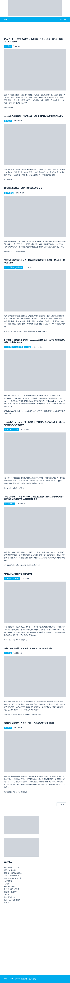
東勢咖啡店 (16, 640)
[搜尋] (61, 19)
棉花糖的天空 (9, 897)
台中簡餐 (14, 714)
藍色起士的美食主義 (11, 900)
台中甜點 (16, 578)
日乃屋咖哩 (23, 331)
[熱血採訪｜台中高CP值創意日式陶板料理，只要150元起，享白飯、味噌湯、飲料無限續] (35, 69)
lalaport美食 (58, 411)
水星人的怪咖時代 (10, 876)
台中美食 (8, 46)
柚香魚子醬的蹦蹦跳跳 (12, 873)
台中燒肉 (7, 252)
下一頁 (61, 804)
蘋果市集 (7, 881)
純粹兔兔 (21, 488)
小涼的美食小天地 (10, 867)
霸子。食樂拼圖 (10, 870)
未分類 (15, 429)
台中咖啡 (8, 578)
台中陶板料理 (8, 108)
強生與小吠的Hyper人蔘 (13, 878)
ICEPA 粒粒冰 (8, 488)
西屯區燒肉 (15, 252)
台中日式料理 (9, 267)
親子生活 (8, 728)
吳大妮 (6, 894)
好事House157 (28, 565)
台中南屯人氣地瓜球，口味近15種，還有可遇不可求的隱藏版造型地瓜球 (33, 116)
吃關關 (6, 884)
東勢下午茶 (8, 640)
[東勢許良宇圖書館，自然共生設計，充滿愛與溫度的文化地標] (35, 751)
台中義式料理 (9, 504)
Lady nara (8, 411)
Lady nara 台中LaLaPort (22, 411)
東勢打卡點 (16, 792)
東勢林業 (21, 714)
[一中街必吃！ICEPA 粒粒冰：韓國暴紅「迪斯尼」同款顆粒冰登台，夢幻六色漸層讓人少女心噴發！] (35, 453)
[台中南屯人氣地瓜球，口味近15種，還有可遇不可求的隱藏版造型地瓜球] (35, 144)
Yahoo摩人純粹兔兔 (11, 565)
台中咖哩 (7, 331)
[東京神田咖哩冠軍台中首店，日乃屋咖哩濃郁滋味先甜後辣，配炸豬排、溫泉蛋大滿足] (35, 290)
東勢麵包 (24, 640)
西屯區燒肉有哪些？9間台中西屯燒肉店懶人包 (23, 188)
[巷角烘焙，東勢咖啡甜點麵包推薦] (35, 602)
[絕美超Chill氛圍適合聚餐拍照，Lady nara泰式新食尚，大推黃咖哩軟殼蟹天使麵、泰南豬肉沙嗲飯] (35, 370)
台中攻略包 (9, 193)
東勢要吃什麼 (36, 714)
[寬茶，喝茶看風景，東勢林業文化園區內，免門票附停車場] (35, 676)
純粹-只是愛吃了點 (11, 889)
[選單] (65, 19)
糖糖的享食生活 (10, 886)
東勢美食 (28, 714)
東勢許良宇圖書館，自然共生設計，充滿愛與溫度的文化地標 (29, 723)
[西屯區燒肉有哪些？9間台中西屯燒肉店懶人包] (35, 216)
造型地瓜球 (8, 179)
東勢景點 (24, 792)
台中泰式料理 (9, 347)
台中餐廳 (27, 347)
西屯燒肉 (22, 252)
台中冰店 (8, 429)
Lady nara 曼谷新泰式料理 (42, 411)
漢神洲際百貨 (32, 331)
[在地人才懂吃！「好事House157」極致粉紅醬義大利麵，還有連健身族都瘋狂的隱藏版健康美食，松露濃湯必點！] (35, 527)
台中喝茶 (7, 714)
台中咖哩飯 (15, 331)
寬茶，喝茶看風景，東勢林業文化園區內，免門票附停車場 (28, 648)
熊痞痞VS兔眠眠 (10, 892)
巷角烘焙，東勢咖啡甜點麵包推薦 (18, 574)
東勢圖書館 (8, 792)
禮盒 (5, 903)
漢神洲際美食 (42, 331)
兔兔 (15, 488)
